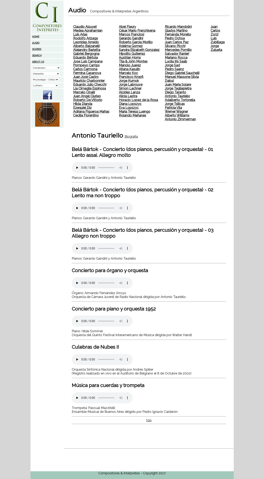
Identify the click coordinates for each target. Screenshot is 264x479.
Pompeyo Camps (86, 65)
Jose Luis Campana (87, 61)
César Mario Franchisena (137, 30)
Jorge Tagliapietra (178, 88)
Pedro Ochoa (175, 38)
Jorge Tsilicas (175, 104)
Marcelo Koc (128, 73)
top (149, 420)
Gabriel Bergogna (86, 54)
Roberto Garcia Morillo (136, 42)
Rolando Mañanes (132, 115)
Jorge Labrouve (130, 84)
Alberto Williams (177, 115)
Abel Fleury (127, 27)
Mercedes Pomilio (178, 50)
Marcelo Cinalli (84, 92)
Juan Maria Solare (178, 84)
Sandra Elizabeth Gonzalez (139, 50)
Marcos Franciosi (131, 34)
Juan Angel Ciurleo (87, 96)
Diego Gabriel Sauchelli (182, 73)
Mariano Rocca (176, 57)
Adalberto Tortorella (180, 100)
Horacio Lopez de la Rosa (138, 100)
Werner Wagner (176, 111)
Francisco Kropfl (131, 77)
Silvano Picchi (175, 46)
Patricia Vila (173, 108)
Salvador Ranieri (177, 54)
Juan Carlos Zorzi (215, 30)
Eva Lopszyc (129, 108)
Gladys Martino (176, 30)
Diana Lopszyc (130, 104)
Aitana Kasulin (129, 69)
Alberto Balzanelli (86, 46)
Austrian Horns (130, 57)
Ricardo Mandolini (178, 27)
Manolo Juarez (130, 65)
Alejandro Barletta (86, 50)
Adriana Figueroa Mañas (91, 111)
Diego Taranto (175, 92)
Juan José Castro (86, 77)
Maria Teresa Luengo (134, 111)
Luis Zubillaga (218, 40)
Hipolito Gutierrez (132, 54)
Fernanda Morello (178, 34)
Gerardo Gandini (131, 38)
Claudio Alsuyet (85, 27)
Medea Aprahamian (87, 30)
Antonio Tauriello (177, 96)
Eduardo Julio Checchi (89, 84)
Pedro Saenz (174, 69)
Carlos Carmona (85, 69)
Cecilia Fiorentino (86, 115)
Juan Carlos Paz (177, 42)
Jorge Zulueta (216, 48)
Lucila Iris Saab (176, 61)
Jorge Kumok (129, 81)
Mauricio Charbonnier (89, 81)
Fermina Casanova (87, 73)
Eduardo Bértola (85, 57)
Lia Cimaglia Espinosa (89, 88)
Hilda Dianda (82, 104)
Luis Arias (80, 34)
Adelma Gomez (131, 46)
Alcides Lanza (129, 92)
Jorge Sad (172, 65)
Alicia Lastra (128, 96)
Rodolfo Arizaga (85, 38)
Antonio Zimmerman (180, 119)
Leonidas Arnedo (86, 42)
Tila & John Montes (133, 61)
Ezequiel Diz (82, 108)
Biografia (131, 136)
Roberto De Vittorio (87, 100)
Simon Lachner (130, 88)
